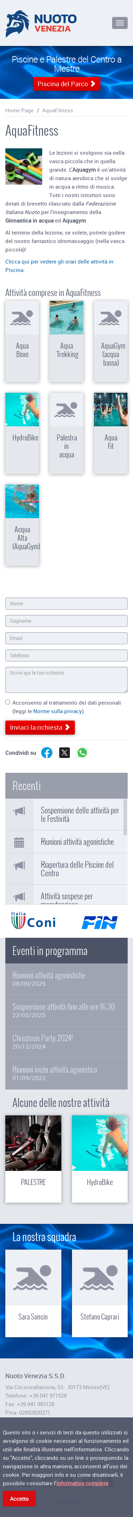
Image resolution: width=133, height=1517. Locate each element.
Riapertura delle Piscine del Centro (77, 868)
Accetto (19, 1499)
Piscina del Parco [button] (67, 83)
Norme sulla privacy (57, 711)
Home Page (19, 110)
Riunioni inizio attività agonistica (66, 1073)
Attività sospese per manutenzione (67, 900)
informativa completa (82, 1484)
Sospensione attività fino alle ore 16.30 (66, 1010)
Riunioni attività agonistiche (77, 841)
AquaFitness (57, 110)
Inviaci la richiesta (40, 727)
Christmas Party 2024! (66, 1042)
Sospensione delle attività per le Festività (80, 814)
